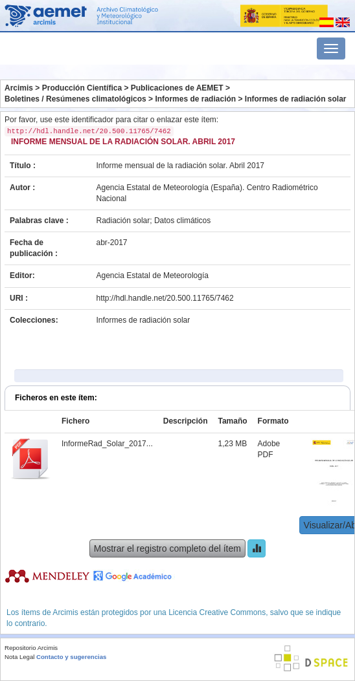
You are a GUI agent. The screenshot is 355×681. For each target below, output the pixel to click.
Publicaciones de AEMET (177, 87)
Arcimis (19, 87)
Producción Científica (82, 87)
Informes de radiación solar (296, 98)
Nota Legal (19, 656)
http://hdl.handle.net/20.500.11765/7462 (165, 298)
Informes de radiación (195, 98)
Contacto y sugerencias (71, 656)
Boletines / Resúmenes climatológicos (75, 98)
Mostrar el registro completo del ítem (167, 548)
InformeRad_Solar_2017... (107, 443)
